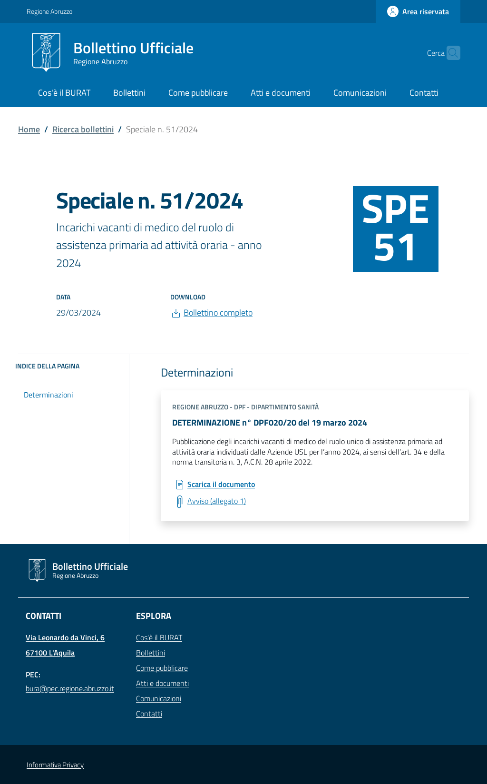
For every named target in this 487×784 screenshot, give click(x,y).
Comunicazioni (158, 698)
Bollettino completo (218, 312)
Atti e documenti (162, 683)
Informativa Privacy (55, 764)
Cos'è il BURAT (159, 637)
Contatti (149, 713)
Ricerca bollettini (83, 129)
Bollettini (150, 652)
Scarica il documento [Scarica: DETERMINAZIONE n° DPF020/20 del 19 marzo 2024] (221, 484)
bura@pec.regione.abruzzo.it (70, 688)
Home (29, 129)
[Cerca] (449, 52)
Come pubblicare (162, 668)
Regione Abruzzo (49, 11)
